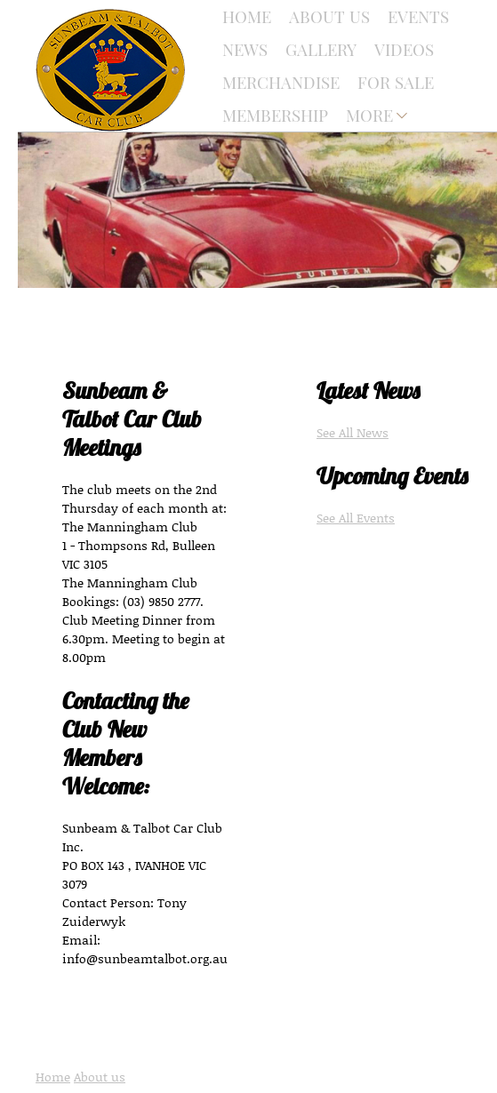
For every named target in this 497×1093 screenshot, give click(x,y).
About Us (329, 16)
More (369, 115)
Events (418, 16)
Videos (404, 49)
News (245, 49)
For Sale (395, 82)
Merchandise (281, 82)
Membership (275, 115)
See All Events (356, 517)
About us (99, 1076)
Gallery (321, 49)
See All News (353, 432)
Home (246, 16)
